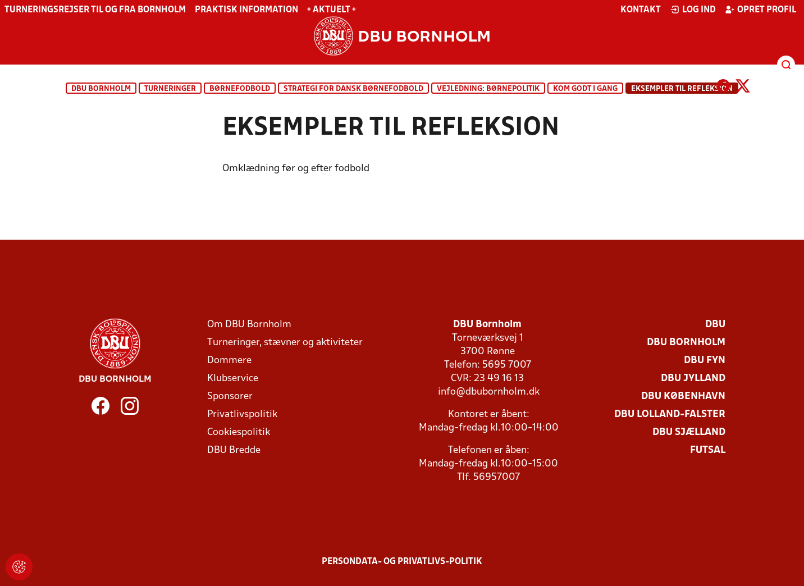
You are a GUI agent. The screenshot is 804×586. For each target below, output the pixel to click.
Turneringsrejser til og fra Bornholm (95, 10)
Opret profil (760, 9)
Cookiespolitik (238, 432)
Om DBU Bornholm (249, 324)
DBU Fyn (704, 360)
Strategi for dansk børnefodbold (353, 89)
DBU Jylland (693, 378)
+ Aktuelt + (331, 10)
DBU (715, 324)
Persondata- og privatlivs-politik (402, 562)
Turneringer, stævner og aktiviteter (285, 342)
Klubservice (232, 378)
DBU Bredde (234, 450)
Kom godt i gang (585, 89)
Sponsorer (230, 396)
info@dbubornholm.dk (489, 392)
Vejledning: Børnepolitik (488, 89)
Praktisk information (246, 10)
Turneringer (170, 89)
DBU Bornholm (101, 89)
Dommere (229, 360)
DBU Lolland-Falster (669, 414)
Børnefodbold (239, 89)
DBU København (683, 396)
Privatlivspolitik (242, 414)
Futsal (707, 450)
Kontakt (640, 10)
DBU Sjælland (688, 432)
